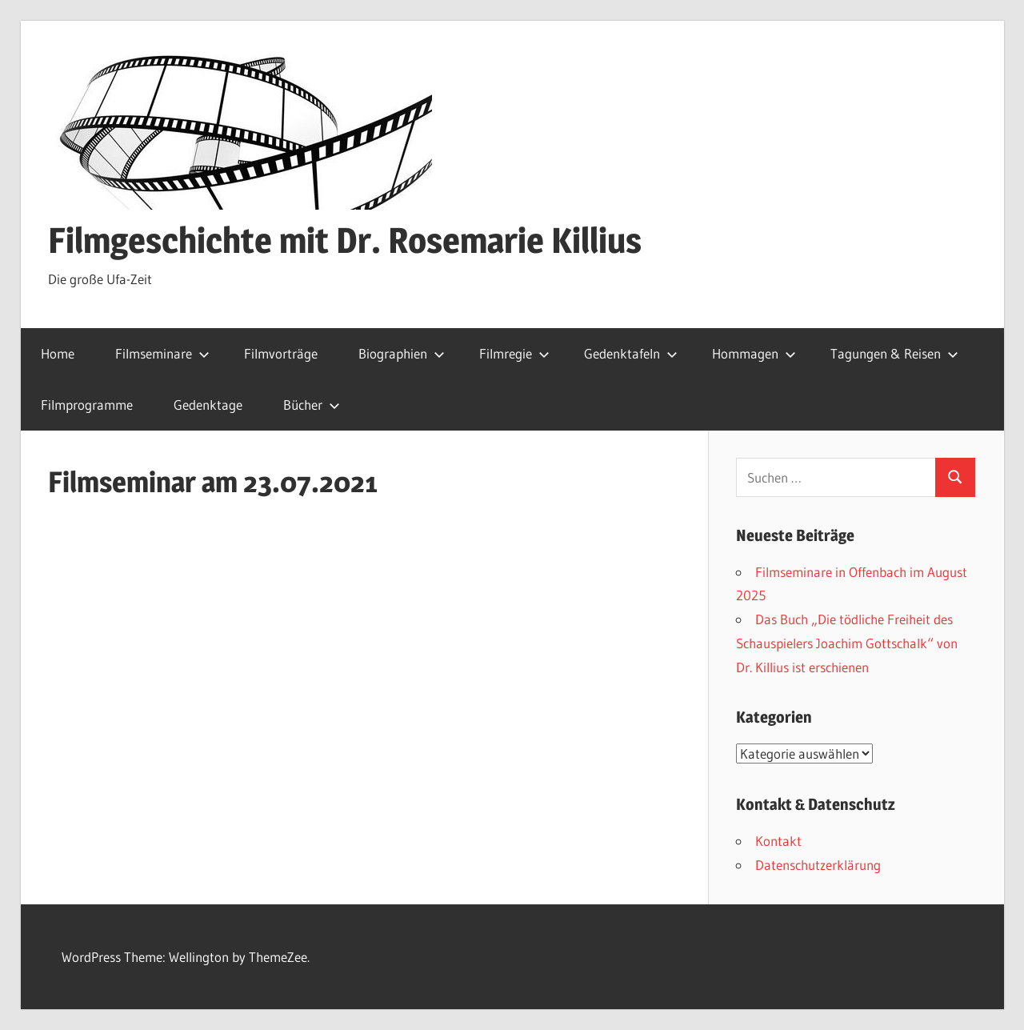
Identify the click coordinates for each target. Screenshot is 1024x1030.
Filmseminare (162, 353)
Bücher (311, 404)
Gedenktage (208, 404)
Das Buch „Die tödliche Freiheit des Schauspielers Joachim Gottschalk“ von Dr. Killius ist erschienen (847, 643)
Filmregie (514, 353)
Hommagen (754, 353)
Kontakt (778, 840)
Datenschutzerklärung (818, 864)
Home (57, 353)
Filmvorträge (281, 353)
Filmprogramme (87, 404)
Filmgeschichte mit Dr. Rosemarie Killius (345, 240)
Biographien (401, 353)
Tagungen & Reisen (894, 353)
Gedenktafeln (631, 353)
